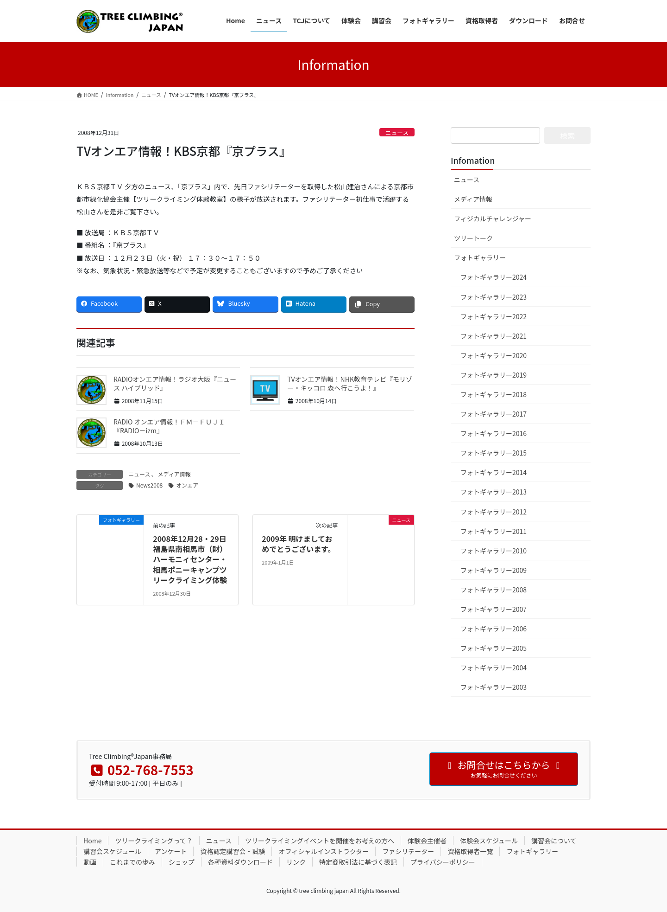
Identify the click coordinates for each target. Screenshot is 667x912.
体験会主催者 (427, 840)
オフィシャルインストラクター (323, 851)
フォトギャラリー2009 (493, 570)
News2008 (149, 485)
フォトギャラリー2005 (493, 648)
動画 (89, 862)
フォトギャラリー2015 (493, 452)
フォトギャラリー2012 (493, 511)
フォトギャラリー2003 (493, 687)
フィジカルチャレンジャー (492, 218)
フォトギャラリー (480, 257)
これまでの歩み (132, 862)
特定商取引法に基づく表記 (358, 862)
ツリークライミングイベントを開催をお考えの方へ (319, 840)
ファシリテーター (408, 851)
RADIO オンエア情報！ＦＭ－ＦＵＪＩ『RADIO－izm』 (169, 426)
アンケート (171, 851)
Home (92, 840)
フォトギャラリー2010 (493, 550)
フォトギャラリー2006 (493, 628)
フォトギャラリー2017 (493, 413)
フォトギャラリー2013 (493, 491)
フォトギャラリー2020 (493, 355)
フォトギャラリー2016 (493, 433)
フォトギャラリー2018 (493, 394)
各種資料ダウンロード (240, 862)
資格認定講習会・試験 (232, 851)
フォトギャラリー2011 (493, 531)
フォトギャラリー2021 (493, 335)
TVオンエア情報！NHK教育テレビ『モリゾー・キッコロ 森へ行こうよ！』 (349, 383)
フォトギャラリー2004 (493, 667)
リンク (296, 862)
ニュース (397, 132)
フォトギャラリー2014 (493, 472)
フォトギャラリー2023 (493, 297)
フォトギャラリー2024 (493, 277)
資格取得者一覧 (470, 851)
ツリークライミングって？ (153, 840)
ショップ (182, 862)
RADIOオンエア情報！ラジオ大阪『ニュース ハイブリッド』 (174, 383)
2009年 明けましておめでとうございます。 (298, 543)
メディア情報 (173, 474)
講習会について (554, 840)
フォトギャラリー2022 (493, 316)
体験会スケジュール (489, 840)
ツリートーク (473, 238)
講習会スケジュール (112, 851)
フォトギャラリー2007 (493, 609)
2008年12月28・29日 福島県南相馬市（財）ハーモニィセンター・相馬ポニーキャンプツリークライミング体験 (190, 559)
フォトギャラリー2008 (493, 589)
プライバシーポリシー (442, 862)
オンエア (187, 485)
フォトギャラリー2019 (493, 374)
